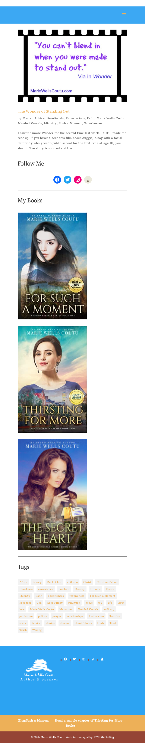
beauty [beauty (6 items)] (37, 582)
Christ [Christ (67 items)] (87, 582)
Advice (39, 118)
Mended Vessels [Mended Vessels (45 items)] (88, 609)
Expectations (75, 118)
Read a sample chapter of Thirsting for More (88, 720)
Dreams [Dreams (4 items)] (95, 589)
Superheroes (93, 123)
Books (70, 726)
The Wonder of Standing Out (44, 111)
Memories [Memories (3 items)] (65, 609)
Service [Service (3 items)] (36, 623)
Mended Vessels (30, 123)
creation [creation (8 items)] (64, 589)
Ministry (50, 123)
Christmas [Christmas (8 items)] (26, 589)
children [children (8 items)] (72, 582)
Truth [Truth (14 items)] (23, 629)
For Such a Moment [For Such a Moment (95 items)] (102, 595)
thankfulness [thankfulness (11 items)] (83, 623)
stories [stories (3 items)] (50, 623)
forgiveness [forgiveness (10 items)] (76, 595)
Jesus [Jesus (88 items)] (89, 602)
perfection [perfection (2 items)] (26, 616)
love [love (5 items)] (22, 609)
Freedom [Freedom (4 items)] (25, 602)
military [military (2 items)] (109, 609)
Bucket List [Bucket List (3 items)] (54, 582)
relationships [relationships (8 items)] (75, 616)
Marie (26, 118)
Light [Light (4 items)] (121, 602)
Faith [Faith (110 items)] (39, 595)
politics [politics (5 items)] (42, 616)
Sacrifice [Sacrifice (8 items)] (114, 616)
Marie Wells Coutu (110, 118)
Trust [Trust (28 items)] (113, 623)
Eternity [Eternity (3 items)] (24, 595)
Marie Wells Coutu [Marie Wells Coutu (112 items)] (42, 609)
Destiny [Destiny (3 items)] (80, 589)
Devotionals (55, 118)
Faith (90, 118)
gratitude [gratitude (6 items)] (74, 602)
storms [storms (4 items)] (64, 623)
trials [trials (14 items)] (100, 623)
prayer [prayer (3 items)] (57, 616)
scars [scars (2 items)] (22, 623)
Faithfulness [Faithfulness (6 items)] (56, 595)
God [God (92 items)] (39, 602)
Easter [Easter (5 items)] (110, 589)
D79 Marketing (104, 737)
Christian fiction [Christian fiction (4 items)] (107, 582)
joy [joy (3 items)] (100, 602)
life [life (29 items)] (110, 602)
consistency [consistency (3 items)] (45, 589)
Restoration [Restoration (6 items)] (96, 616)
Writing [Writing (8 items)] (37, 629)
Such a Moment (70, 123)
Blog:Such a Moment (33, 720)
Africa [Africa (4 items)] (23, 582)
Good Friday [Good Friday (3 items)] (55, 602)
